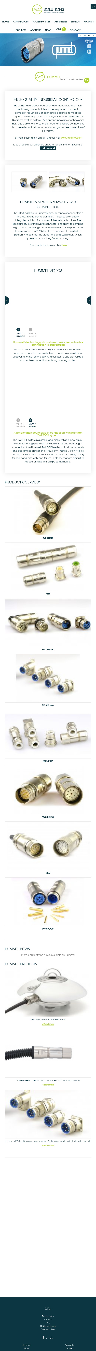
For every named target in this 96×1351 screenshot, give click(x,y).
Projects (20, 30)
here (64, 245)
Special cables (48, 1329)
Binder (69, 1348)
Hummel (26, 1345)
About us (35, 30)
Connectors (21, 21)
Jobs (60, 29)
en (85, 36)
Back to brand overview (71, 79)
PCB (48, 1323)
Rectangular (48, 1316)
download (49, 148)
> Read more (48, 1024)
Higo (26, 1348)
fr (89, 36)
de (93, 36)
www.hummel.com (71, 137)
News (48, 30)
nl (81, 36)
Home (5, 21)
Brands (75, 21)
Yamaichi (69, 1345)
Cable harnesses (48, 1326)
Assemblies (61, 21)
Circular (48, 1319)
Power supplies (41, 21)
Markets (89, 21)
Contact (75, 30)
